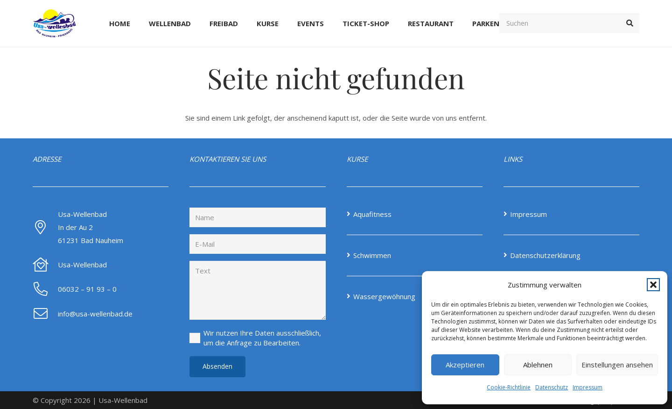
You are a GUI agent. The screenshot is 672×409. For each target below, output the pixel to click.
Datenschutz (551, 387)
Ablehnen (538, 364)
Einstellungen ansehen (617, 364)
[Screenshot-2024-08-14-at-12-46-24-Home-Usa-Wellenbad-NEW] (58, 23)
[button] (653, 284)
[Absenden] (217, 366)
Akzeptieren (465, 364)
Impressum (587, 387)
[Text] (257, 290)
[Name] (257, 217)
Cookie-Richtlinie (509, 387)
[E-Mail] (257, 244)
